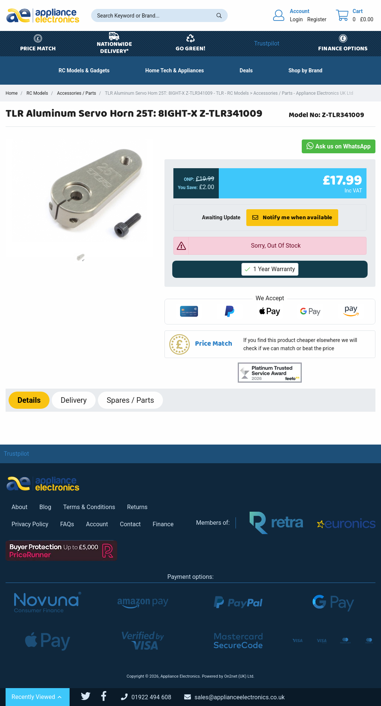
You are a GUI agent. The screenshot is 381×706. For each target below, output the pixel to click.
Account (97, 524)
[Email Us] (240, 697)
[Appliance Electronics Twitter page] (90, 696)
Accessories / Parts (76, 93)
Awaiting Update (221, 217)
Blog (45, 507)
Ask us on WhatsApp (339, 146)
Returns (137, 507)
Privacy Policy (30, 524)
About (20, 507)
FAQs (67, 524)
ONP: (189, 179)
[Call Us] (152, 697)
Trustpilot (266, 43)
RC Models (37, 93)
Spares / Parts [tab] (130, 400)
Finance (163, 524)
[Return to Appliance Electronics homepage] (43, 15)
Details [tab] (29, 400)
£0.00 (367, 19)
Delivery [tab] (74, 400)
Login (296, 19)
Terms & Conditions (89, 507)
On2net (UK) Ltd (238, 676)
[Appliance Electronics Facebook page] (108, 696)
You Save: (188, 187)
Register (316, 19)
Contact (130, 524)
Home (11, 93)
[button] (246, 70)
